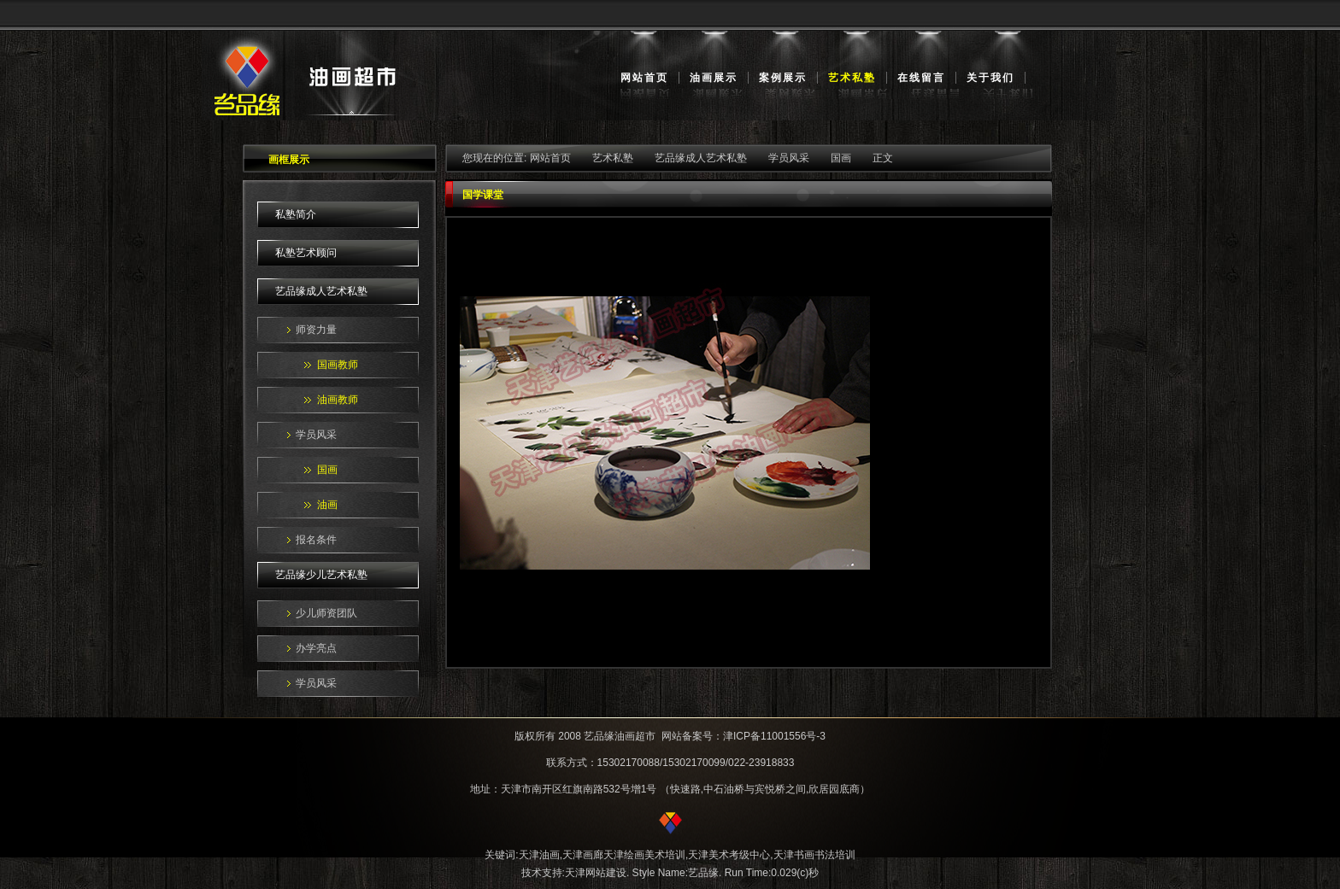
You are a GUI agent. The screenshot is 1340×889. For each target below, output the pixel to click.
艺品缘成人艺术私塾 (321, 291)
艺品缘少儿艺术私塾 (321, 575)
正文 (883, 158)
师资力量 (316, 330)
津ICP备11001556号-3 (774, 736)
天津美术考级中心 (729, 855)
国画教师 (337, 365)
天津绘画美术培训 (644, 855)
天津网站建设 (595, 873)
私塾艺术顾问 (306, 253)
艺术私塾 (852, 78)
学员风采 (316, 435)
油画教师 (337, 400)
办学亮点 (316, 648)
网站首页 (644, 78)
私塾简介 (295, 214)
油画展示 (714, 78)
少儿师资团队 (326, 613)
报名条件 (316, 540)
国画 (327, 470)
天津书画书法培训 (814, 855)
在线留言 (921, 78)
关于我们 (990, 78)
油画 (327, 505)
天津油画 (539, 855)
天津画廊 (582, 855)
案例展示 (783, 78)
